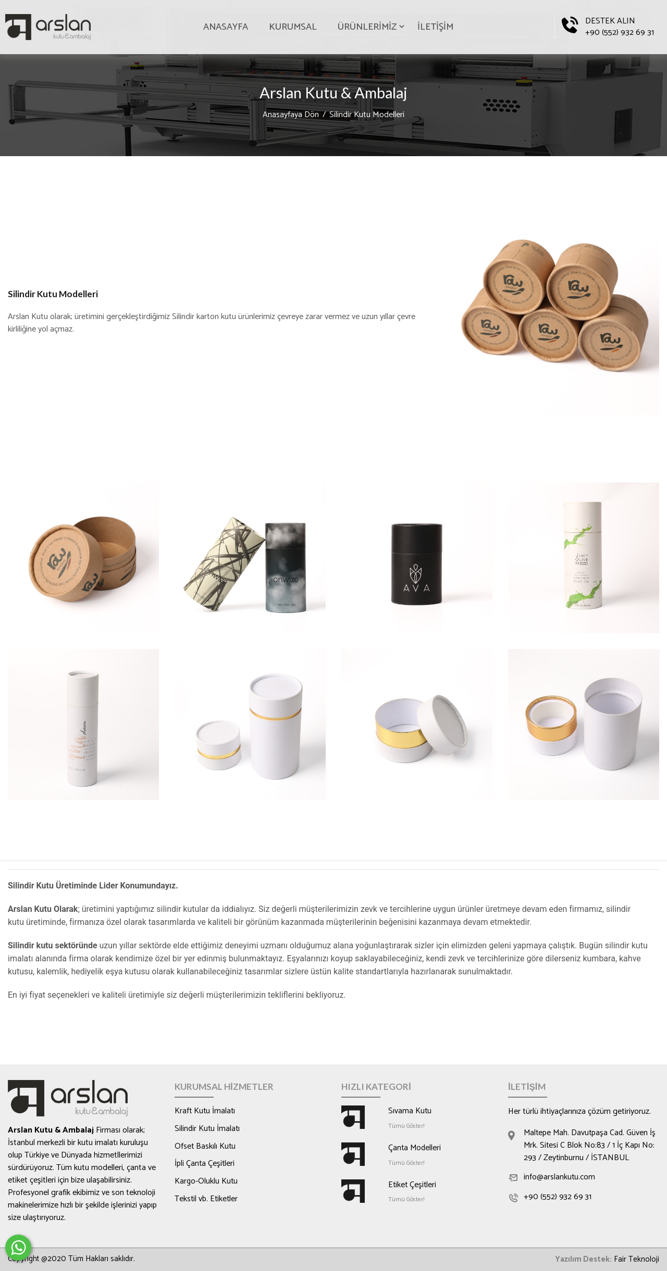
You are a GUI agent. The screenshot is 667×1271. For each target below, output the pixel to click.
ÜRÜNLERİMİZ (367, 27)
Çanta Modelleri (415, 1148)
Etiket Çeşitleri (413, 1185)
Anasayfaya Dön (291, 115)
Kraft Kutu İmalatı (206, 1111)
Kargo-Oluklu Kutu (207, 1182)
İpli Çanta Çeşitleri (205, 1165)
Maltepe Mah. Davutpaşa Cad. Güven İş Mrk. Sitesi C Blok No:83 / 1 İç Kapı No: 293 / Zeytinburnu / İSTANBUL (591, 1146)
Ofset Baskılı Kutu (206, 1147)
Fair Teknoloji (636, 1260)
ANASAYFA (225, 27)
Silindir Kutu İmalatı (208, 1129)
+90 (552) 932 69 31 (619, 33)
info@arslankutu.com (560, 1178)
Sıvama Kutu (410, 1111)
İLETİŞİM (435, 27)
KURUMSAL (293, 27)
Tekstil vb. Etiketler (207, 1200)
